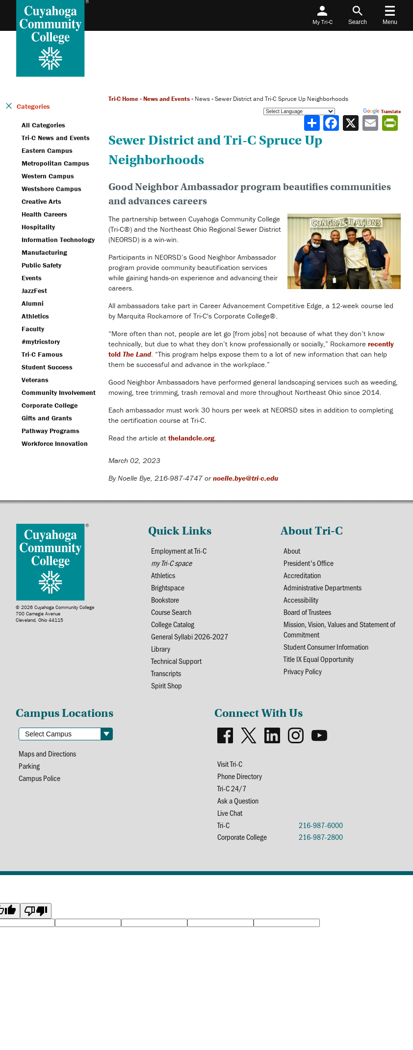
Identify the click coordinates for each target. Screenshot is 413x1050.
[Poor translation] (36, 911)
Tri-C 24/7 (231, 788)
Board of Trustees (307, 612)
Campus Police (39, 778)
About (292, 550)
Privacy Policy (303, 671)
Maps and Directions (47, 753)
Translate (382, 111)
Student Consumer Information (326, 646)
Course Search (171, 612)
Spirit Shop (166, 685)
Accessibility (301, 599)
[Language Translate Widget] (299, 111)
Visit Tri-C (229, 763)
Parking (29, 765)
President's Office (309, 563)
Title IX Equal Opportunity (319, 659)
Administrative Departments (322, 587)
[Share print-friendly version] (391, 123)
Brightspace (167, 587)
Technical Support (176, 661)
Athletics (163, 575)
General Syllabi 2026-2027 (189, 636)
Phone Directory (239, 776)
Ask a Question (237, 800)
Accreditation (302, 575)
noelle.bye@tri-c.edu (245, 478)
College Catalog (172, 624)
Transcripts (166, 673)
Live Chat (229, 812)
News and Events (166, 99)
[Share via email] (371, 123)
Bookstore (165, 599)
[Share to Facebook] (332, 123)
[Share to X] (351, 123)
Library (160, 648)
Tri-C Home (123, 99)
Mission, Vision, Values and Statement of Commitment (339, 629)
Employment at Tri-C (178, 550)
